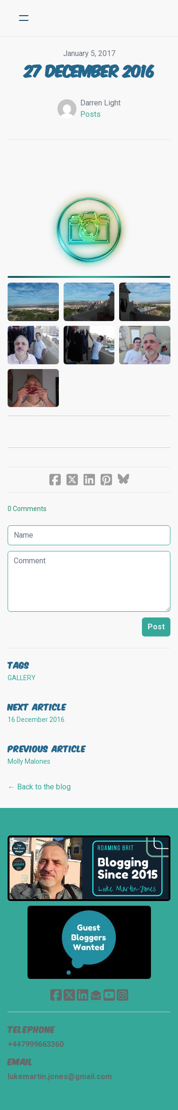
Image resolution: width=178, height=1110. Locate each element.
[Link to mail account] (96, 994)
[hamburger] (23, 18)
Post (156, 626)
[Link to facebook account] (56, 994)
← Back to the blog (39, 786)
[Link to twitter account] (69, 994)
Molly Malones (29, 761)
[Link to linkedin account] (82, 994)
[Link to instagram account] (122, 994)
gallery (22, 678)
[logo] (101, 18)
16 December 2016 (36, 719)
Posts (90, 114)
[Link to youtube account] (109, 994)
